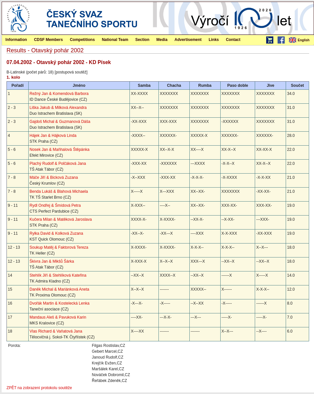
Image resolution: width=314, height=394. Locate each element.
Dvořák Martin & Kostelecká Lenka (59, 303)
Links (214, 39)
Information (16, 39)
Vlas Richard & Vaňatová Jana (56, 331)
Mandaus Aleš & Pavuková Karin (58, 317)
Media (162, 39)
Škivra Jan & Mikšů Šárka (52, 261)
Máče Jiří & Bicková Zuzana (54, 177)
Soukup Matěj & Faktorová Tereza (59, 247)
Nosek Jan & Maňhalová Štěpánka (59, 149)
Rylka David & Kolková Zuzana (56, 233)
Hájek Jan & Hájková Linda (53, 135)
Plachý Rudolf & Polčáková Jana (58, 163)
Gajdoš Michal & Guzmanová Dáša (60, 121)
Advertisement (187, 39)
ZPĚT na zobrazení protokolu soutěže (39, 388)
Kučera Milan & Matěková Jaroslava (61, 219)
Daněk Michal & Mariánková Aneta (59, 289)
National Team (115, 39)
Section (142, 39)
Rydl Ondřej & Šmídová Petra (55, 205)
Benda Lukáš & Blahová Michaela (59, 191)
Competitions (82, 39)
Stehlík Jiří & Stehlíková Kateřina (58, 275)
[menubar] (301, 40)
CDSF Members (48, 39)
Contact (233, 39)
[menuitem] (301, 40)
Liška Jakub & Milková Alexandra (58, 107)
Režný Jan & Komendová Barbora (59, 93)
